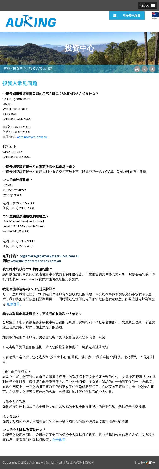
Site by (145, 462)
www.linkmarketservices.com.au (36, 261)
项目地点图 (74, 462)
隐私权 (90, 462)
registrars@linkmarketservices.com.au (50, 256)
